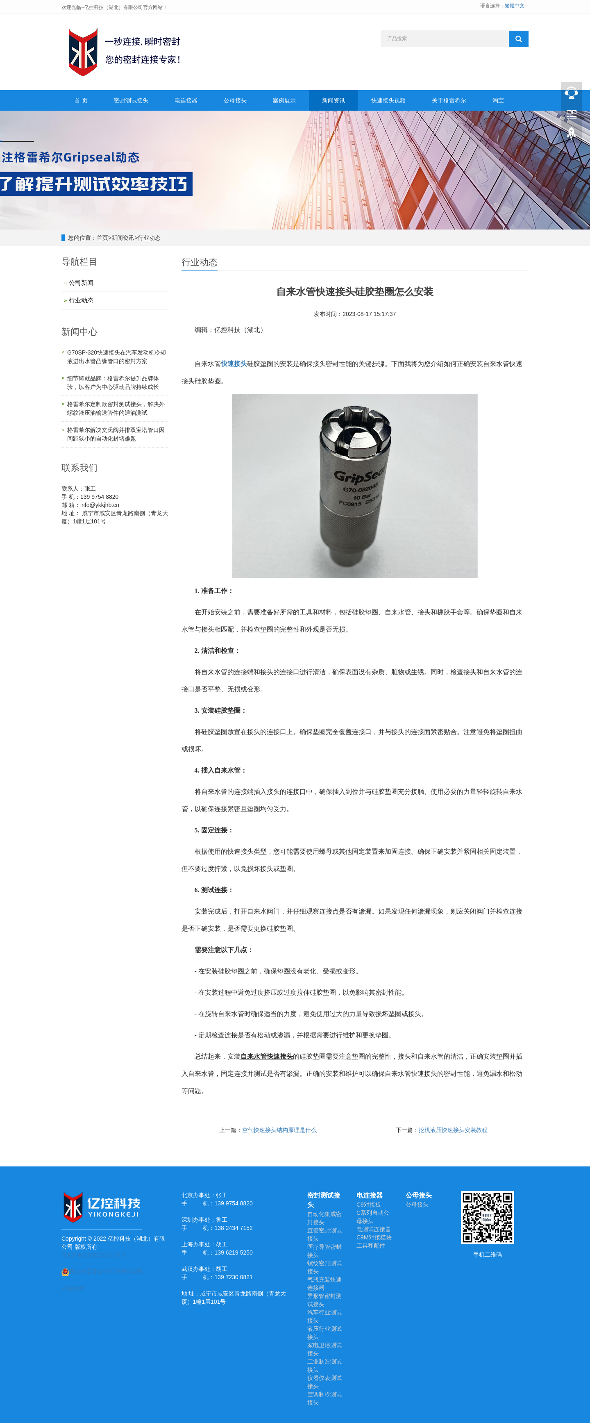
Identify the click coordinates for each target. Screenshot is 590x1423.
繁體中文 (514, 6)
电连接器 (186, 100)
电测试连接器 (373, 1229)
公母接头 (235, 100)
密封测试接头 (131, 100)
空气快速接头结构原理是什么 (279, 1130)
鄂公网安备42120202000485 (101, 1271)
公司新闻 (81, 282)
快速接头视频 (388, 100)
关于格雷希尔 (449, 100)
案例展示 (284, 100)
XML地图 (73, 1288)
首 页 (81, 100)
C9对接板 (368, 1204)
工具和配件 (370, 1245)
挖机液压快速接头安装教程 (453, 1130)
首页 (102, 237)
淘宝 (498, 100)
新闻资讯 (333, 100)
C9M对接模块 (374, 1237)
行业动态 (149, 237)
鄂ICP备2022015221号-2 (93, 1255)
